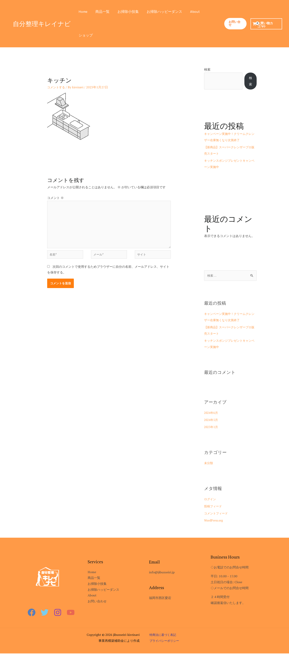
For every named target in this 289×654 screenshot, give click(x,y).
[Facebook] (31, 613)
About (191, 12)
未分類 (209, 463)
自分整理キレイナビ (42, 24)
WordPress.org (214, 521)
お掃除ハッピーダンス (161, 12)
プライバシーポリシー (165, 641)
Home (82, 12)
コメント (55, 198)
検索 (207, 69)
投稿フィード (213, 507)
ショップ (85, 35)
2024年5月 (211, 420)
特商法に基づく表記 (163, 635)
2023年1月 (211, 427)
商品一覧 (101, 12)
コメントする (56, 87)
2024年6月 (211, 413)
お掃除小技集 (126, 12)
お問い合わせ (97, 602)
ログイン (210, 499)
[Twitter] (44, 613)
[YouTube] (70, 613)
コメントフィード (216, 514)
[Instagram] (57, 613)
